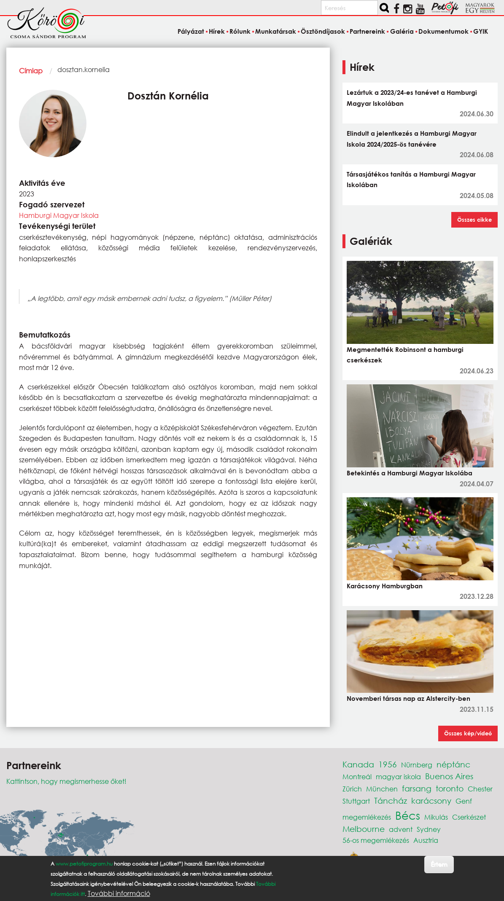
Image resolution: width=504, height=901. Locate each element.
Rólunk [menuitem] (240, 31)
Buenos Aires (449, 776)
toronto (450, 788)
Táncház (390, 800)
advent (400, 829)
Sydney (429, 829)
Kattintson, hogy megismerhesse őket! (66, 781)
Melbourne (363, 829)
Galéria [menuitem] (402, 31)
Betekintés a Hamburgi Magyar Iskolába (409, 473)
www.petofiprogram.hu (84, 863)
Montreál (357, 776)
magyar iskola (398, 776)
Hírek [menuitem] (217, 31)
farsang (416, 788)
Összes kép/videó (468, 733)
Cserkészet (469, 817)
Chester (480, 788)
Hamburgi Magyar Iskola (59, 215)
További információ (119, 893)
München (382, 788)
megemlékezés (366, 817)
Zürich (352, 788)
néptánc (453, 764)
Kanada (358, 764)
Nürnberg (416, 764)
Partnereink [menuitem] (367, 31)
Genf (463, 800)
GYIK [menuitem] (480, 31)
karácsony (431, 800)
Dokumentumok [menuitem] (443, 31)
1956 (387, 764)
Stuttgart (356, 800)
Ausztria (425, 840)
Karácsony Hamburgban (385, 586)
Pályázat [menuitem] (191, 31)
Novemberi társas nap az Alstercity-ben (408, 698)
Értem (439, 864)
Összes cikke (474, 219)
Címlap (31, 70)
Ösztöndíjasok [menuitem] (323, 31)
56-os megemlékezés (375, 840)
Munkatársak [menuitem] (275, 31)
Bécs (407, 815)
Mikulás (436, 817)
